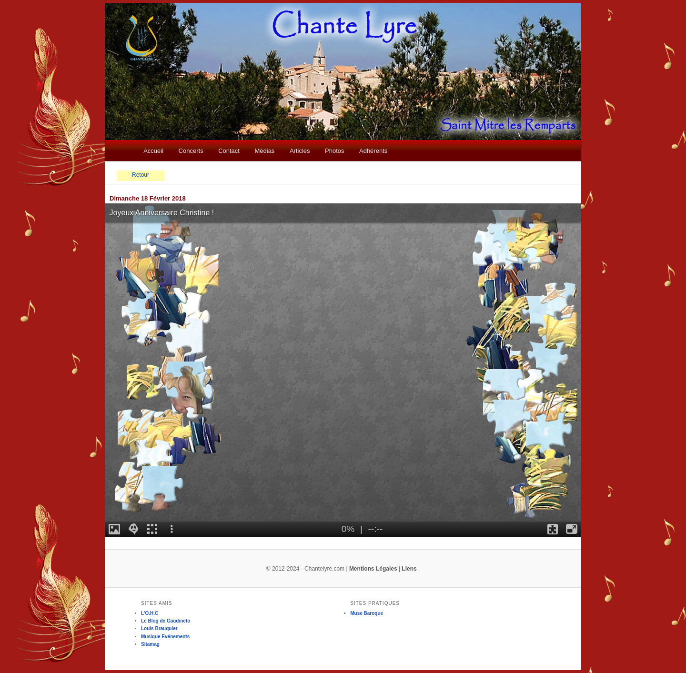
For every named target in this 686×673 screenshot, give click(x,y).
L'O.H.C (149, 613)
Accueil (153, 150)
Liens (409, 568)
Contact (229, 150)
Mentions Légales (373, 568)
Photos (334, 150)
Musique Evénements (165, 636)
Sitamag (150, 644)
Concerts (191, 150)
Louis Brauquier (159, 628)
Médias (264, 150)
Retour (140, 174)
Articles (300, 150)
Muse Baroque (366, 613)
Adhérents (373, 150)
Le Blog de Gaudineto (165, 620)
